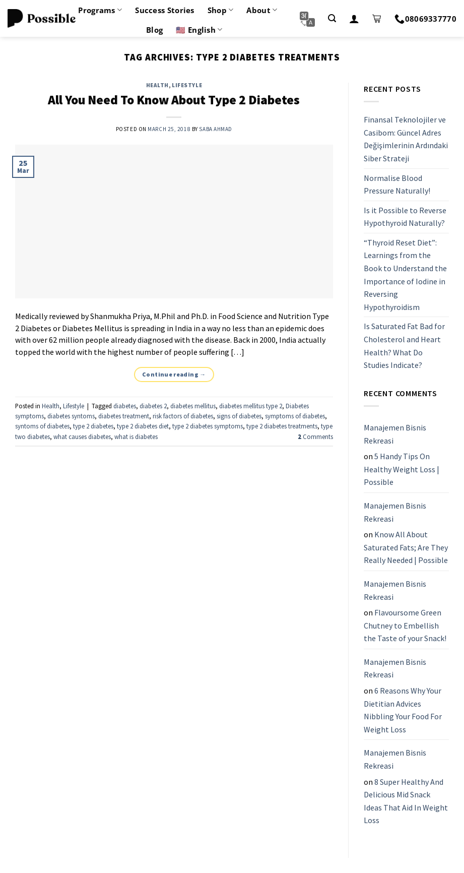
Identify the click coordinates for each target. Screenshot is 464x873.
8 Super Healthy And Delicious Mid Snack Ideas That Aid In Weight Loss (406, 801)
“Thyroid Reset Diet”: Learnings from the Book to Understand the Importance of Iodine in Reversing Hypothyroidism (405, 274)
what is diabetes (136, 436)
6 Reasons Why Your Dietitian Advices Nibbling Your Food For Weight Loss (403, 709)
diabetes (124, 406)
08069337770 (425, 19)
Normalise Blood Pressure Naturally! (397, 184)
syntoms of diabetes (42, 426)
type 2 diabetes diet (143, 426)
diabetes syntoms (71, 416)
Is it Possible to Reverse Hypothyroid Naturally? (405, 216)
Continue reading (174, 374)
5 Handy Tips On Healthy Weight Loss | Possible (401, 469)
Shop (221, 10)
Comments (315, 436)
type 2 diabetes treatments (281, 426)
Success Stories (164, 10)
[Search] (332, 18)
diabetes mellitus (193, 406)
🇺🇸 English (199, 30)
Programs (100, 10)
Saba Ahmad (215, 129)
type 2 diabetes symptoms (207, 426)
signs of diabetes (239, 416)
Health (157, 85)
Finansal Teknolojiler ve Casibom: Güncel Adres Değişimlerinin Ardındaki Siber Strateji (406, 138)
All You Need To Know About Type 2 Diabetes (174, 100)
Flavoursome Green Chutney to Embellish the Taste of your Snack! (405, 625)
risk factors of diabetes (183, 416)
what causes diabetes (82, 436)
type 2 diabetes (93, 426)
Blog (154, 30)
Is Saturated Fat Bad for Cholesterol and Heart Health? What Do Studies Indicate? (404, 346)
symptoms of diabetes (295, 416)
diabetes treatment (123, 416)
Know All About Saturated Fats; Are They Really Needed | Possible (406, 547)
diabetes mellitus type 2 (250, 406)
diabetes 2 (153, 406)
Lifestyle (187, 85)
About (261, 10)
